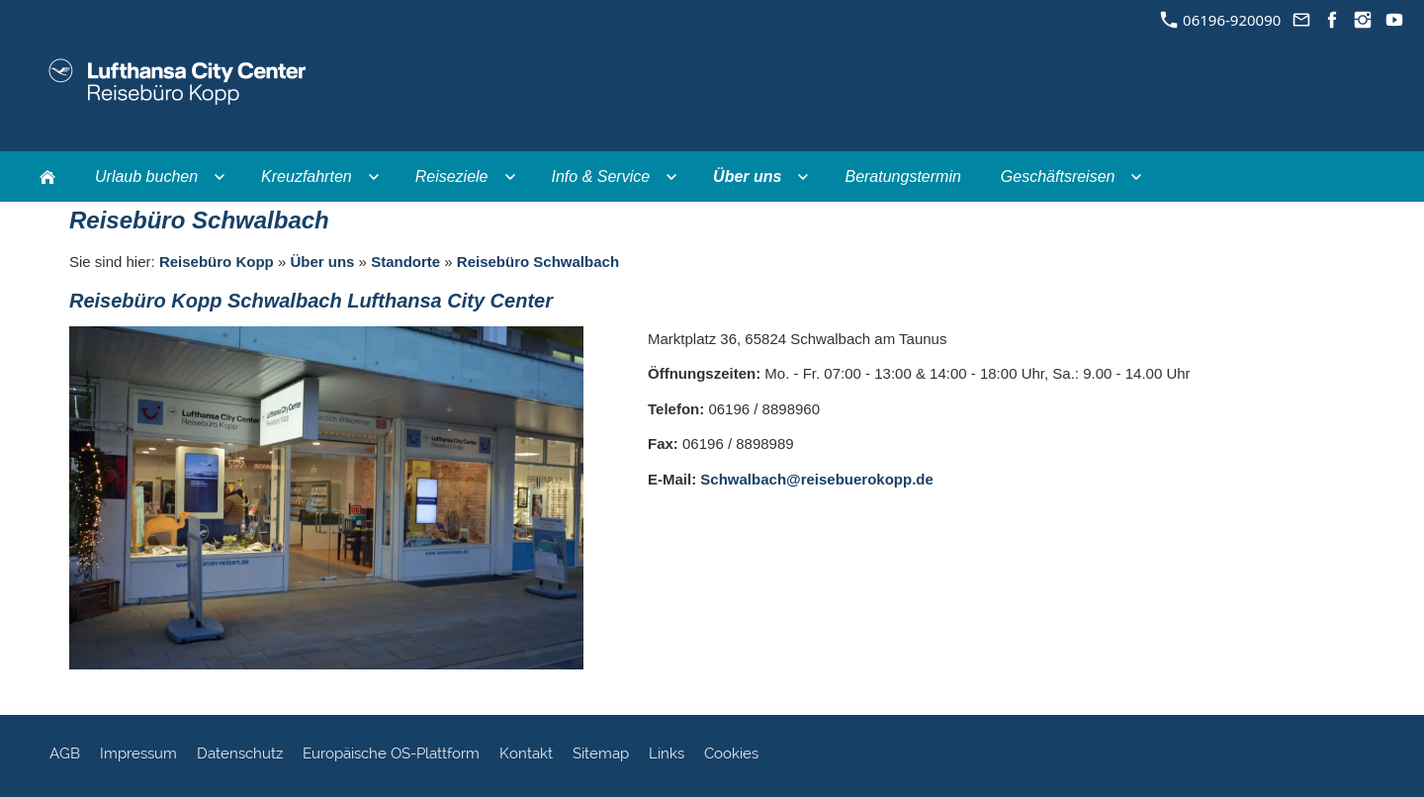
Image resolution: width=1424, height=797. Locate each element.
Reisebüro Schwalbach (538, 261)
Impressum (138, 753)
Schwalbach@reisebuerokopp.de (817, 479)
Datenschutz (240, 753)
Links (666, 753)
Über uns (322, 261)
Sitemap (601, 753)
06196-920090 (1221, 20)
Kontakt (526, 753)
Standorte (405, 261)
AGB (64, 753)
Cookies (731, 753)
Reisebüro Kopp (216, 261)
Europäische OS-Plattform (391, 753)
